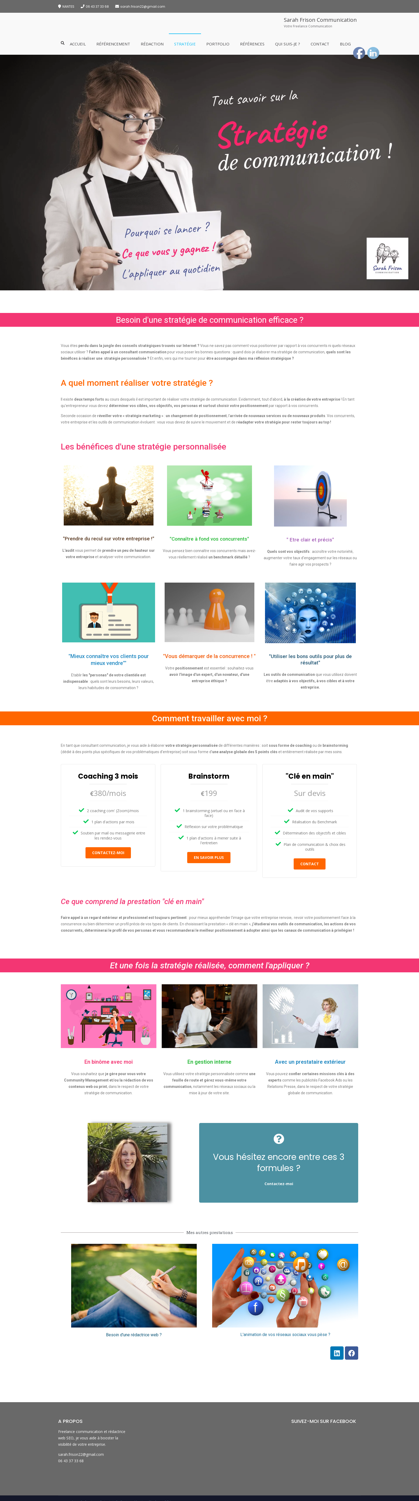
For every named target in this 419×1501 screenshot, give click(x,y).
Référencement (113, 43)
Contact (320, 43)
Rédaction (152, 43)
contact (309, 863)
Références (252, 43)
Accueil (78, 43)
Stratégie (185, 43)
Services (91, 1496)
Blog (345, 43)
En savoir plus (209, 857)
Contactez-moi (108, 852)
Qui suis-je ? (287, 43)
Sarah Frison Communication (320, 19)
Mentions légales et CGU (152, 1496)
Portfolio (217, 43)
